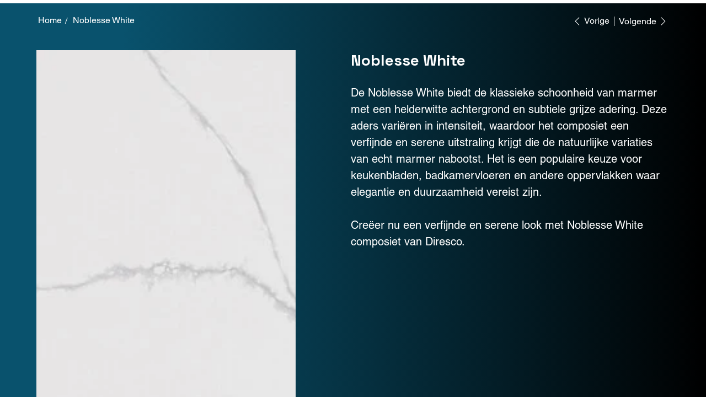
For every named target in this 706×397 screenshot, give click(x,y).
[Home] (50, 20)
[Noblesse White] (104, 20)
